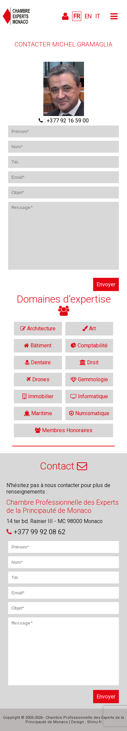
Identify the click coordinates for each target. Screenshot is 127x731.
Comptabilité (89, 345)
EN (88, 16)
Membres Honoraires (63, 430)
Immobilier (38, 396)
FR (76, 16)
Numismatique (89, 413)
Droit (89, 362)
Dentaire (38, 362)
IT (97, 16)
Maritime (38, 413)
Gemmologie (89, 379)
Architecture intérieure (38, 330)
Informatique (89, 396)
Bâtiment (37, 345)
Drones (37, 379)
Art (89, 328)
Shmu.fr (94, 722)
